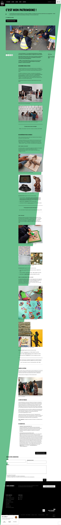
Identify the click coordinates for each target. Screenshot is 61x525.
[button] (58, 2)
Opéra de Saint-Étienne (9, 502)
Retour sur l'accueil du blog (11, 20)
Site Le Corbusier (8, 500)
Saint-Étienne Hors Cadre (10, 507)
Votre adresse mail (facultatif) (30, 460)
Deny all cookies (9, 521)
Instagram (21, 496)
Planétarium (8, 504)
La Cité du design (8, 496)
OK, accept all (4, 521)
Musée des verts (8, 506)
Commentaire (7, 464)
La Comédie (7, 503)
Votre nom (7, 459)
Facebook (21, 497)
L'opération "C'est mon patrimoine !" (25, 426)
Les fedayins (27, 355)
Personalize (15, 521)
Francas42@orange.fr (33, 445)
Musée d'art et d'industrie (10, 499)
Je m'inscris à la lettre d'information (49, 486)
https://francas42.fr (23, 446)
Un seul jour (26, 352)
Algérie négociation (28, 353)
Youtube (21, 499)
